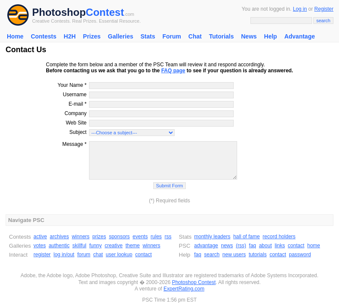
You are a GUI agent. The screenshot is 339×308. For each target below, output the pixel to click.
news (227, 246)
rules (156, 237)
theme (132, 246)
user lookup (119, 255)
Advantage (299, 36)
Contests (43, 36)
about (265, 246)
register (42, 255)
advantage (206, 246)
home (313, 246)
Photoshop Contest (194, 282)
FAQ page (173, 71)
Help (270, 36)
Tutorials (221, 36)
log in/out (64, 255)
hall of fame (246, 237)
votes (39, 246)
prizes (99, 237)
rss (168, 237)
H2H (70, 36)
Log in (300, 9)
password (300, 255)
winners (80, 237)
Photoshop (59, 12)
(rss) (241, 246)
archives (59, 237)
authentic (59, 246)
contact (143, 255)
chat (98, 255)
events (140, 237)
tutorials (258, 255)
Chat (195, 36)
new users (234, 255)
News (249, 36)
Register (323, 9)
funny (95, 246)
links (280, 246)
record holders (279, 237)
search (212, 255)
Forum (171, 36)
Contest (105, 12)
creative (113, 246)
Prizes (92, 36)
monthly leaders (212, 237)
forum (83, 255)
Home (15, 36)
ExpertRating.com (184, 289)
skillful (79, 246)
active (40, 237)
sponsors (119, 237)
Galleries (120, 36)
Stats (147, 36)
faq (252, 246)
